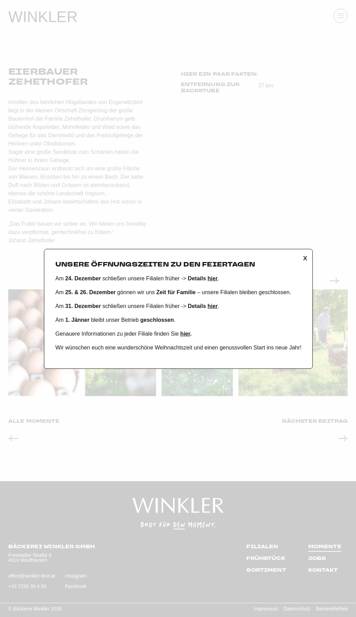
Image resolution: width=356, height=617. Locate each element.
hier (213, 278)
